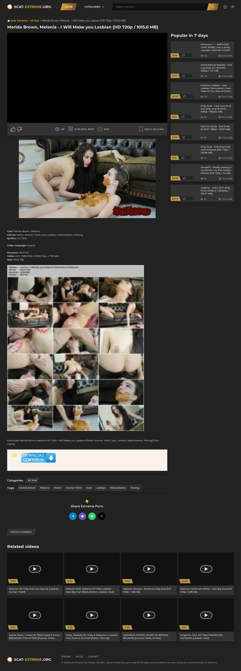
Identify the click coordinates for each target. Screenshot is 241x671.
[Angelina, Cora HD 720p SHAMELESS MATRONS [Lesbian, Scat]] (206, 619)
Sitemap (66, 656)
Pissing (135, 487)
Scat (89, 487)
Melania (44, 487)
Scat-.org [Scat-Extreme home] (32, 7)
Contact (93, 656)
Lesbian (101, 487)
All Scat (34, 20)
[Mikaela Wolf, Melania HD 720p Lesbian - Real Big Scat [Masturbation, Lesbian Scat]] (92, 573)
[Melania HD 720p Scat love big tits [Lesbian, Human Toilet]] (35, 573)
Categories (92, 6)
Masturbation (118, 487)
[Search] (213, 6)
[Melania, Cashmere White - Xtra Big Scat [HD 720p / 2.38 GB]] (206, 573)
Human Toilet (74, 487)
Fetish (57, 487)
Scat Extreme (19, 20)
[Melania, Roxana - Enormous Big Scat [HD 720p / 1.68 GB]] (149, 573)
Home (69, 6)
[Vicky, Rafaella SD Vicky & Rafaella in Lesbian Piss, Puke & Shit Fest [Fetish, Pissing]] (92, 619)
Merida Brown (27, 487)
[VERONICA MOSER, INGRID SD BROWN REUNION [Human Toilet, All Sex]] (149, 619)
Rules (79, 656)
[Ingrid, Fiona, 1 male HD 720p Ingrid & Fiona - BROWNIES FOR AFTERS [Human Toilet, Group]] (35, 619)
